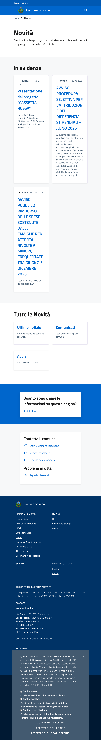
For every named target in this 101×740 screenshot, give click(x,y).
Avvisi (22, 356)
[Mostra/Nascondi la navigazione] (5, 10)
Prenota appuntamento (39, 460)
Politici (19, 537)
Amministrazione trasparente (33, 587)
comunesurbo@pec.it (32, 628)
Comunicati (65, 327)
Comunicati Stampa (61, 523)
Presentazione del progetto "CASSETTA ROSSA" (30, 99)
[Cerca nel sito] (86, 10)
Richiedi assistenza (37, 453)
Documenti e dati (24, 546)
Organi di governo (24, 519)
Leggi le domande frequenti (41, 446)
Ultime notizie (29, 327)
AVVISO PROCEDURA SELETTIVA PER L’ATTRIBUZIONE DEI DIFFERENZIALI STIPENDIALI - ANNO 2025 (69, 108)
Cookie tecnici (30, 691)
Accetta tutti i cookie (50, 728)
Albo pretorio (22, 551)
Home (16, 18)
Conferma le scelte (50, 722)
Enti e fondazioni (24, 533)
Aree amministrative (26, 523)
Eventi (55, 573)
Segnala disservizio (37, 475)
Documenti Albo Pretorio (28, 555)
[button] (21, 3)
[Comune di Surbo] (35, 10)
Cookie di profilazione (35, 710)
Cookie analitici (31, 699)
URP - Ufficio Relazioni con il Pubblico (34, 638)
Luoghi (55, 569)
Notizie (55, 519)
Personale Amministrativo (28, 542)
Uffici (18, 528)
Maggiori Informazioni (39, 685)
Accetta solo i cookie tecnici (50, 733)
